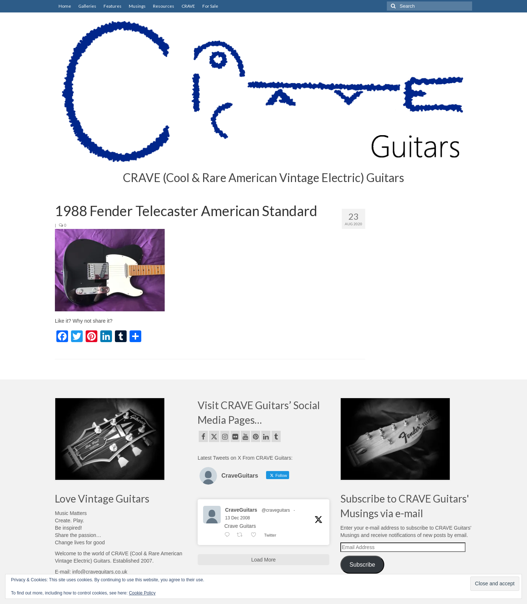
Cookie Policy (142, 593)
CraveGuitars (241, 510)
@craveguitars (276, 510)
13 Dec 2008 (237, 517)
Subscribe (362, 565)
